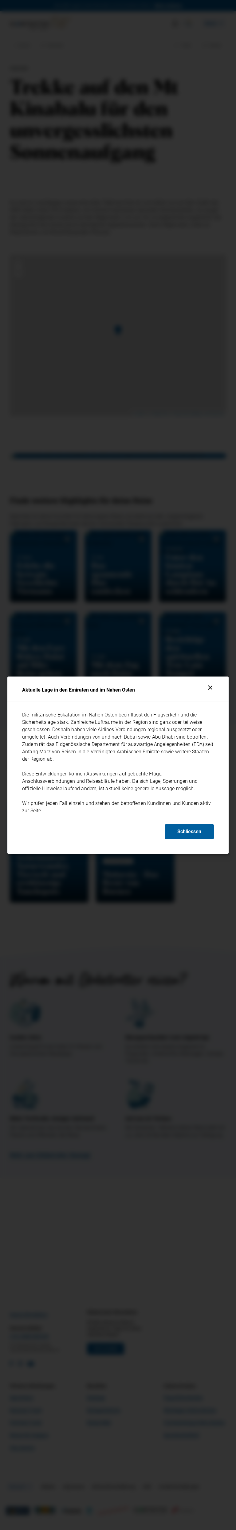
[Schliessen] (210, 687)
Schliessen (189, 831)
